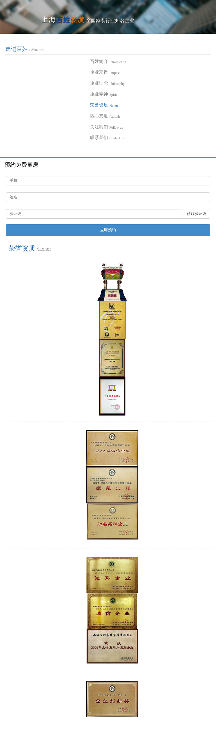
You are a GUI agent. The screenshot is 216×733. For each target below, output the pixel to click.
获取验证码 (196, 214)
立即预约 (108, 230)
